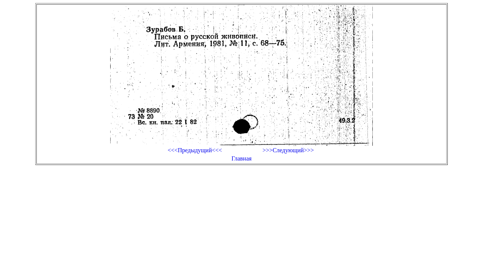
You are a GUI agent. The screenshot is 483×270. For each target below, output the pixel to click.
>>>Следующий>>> (288, 150)
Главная (241, 158)
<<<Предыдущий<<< (195, 150)
